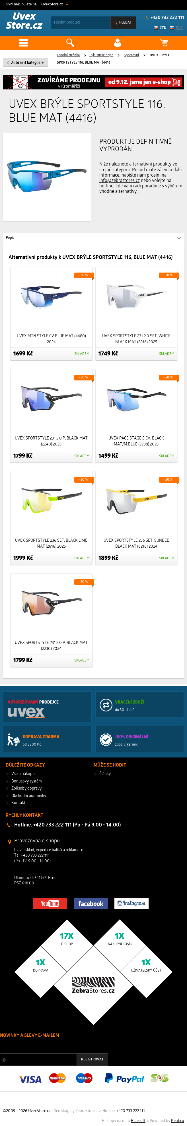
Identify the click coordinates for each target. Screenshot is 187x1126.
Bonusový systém (26, 781)
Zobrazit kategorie (27, 63)
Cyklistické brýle (101, 55)
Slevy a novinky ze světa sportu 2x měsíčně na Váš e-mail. (48, 1046)
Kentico (177, 1121)
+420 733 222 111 (130, 1111)
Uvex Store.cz (24, 21)
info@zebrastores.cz (119, 181)
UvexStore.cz (52, 4)
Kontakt (18, 803)
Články (105, 774)
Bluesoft (138, 1121)
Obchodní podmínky (28, 796)
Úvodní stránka (68, 55)
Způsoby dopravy (26, 788)
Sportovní (131, 55)
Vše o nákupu (23, 774)
